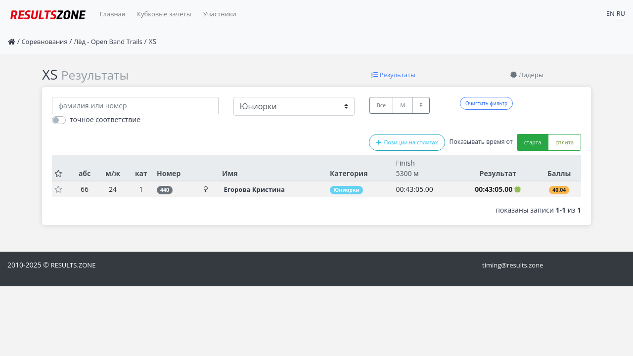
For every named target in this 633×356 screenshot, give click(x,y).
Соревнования (44, 41)
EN (610, 13)
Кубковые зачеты (164, 13)
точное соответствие (105, 119)
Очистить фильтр (486, 103)
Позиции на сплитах (407, 142)
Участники (219, 13)
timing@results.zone (512, 265)
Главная (113, 13)
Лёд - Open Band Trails (108, 41)
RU (620, 13)
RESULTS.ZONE (72, 265)
